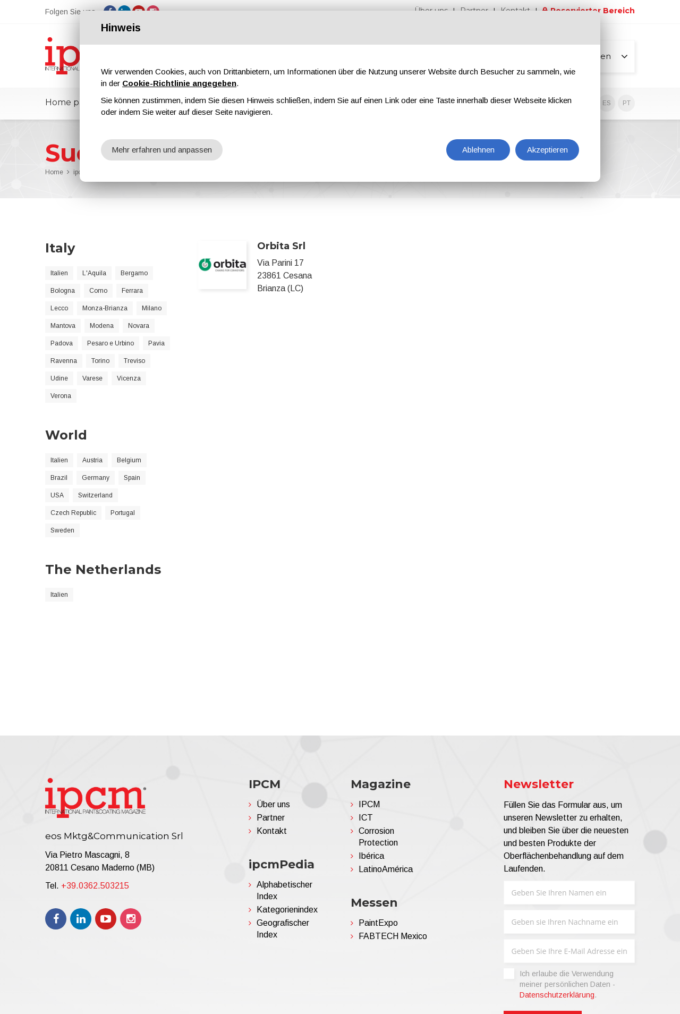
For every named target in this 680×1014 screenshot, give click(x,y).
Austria (92, 460)
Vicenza (129, 378)
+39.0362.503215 (95, 885)
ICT (366, 817)
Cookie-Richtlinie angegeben (179, 83)
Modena (102, 325)
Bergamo (134, 273)
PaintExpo (378, 922)
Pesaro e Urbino (110, 343)
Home (54, 172)
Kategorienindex (287, 909)
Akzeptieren (547, 149)
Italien (59, 273)
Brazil (58, 477)
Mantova (62, 325)
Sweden (62, 530)
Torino (100, 361)
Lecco (59, 308)
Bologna (62, 290)
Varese (92, 378)
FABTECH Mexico (393, 936)
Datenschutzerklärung (557, 995)
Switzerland (95, 495)
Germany (95, 477)
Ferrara (132, 290)
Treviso (134, 361)
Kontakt (272, 830)
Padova (61, 343)
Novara (138, 325)
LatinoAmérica (386, 869)
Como (98, 290)
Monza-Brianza (105, 308)
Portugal (122, 513)
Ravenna (63, 361)
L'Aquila (94, 273)
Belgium (129, 460)
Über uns (273, 804)
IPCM (369, 804)
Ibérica (371, 855)
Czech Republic (73, 513)
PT (627, 103)
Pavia (156, 343)
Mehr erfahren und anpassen (162, 149)
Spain (132, 477)
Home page (70, 102)
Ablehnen (478, 149)
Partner (271, 817)
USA (57, 495)
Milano (152, 308)
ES (606, 103)
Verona (60, 396)
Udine (59, 378)
